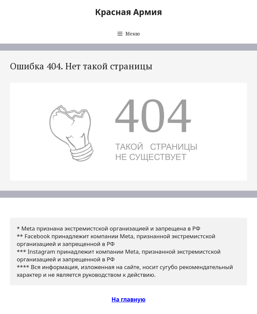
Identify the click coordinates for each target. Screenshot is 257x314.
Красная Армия (128, 11)
